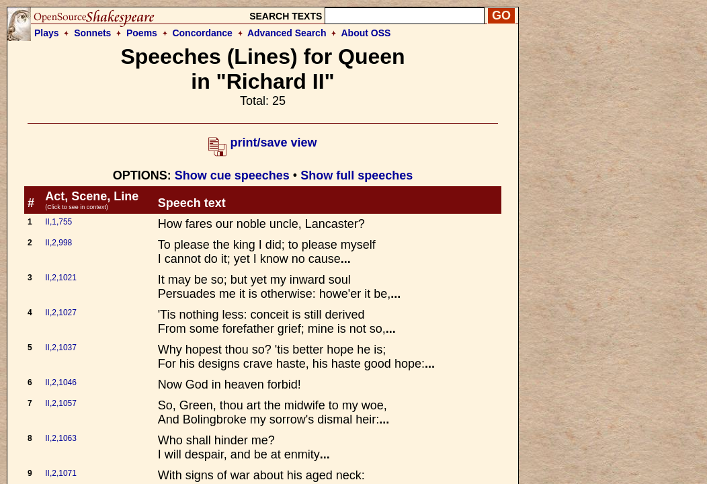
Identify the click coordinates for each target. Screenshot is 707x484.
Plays (46, 33)
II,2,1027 (61, 312)
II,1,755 (58, 222)
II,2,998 (58, 242)
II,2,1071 (61, 473)
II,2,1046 (61, 382)
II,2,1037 (61, 347)
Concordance (202, 33)
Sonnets (92, 33)
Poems (141, 33)
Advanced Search (287, 33)
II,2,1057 (61, 403)
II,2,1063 (61, 438)
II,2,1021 (61, 277)
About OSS (366, 33)
